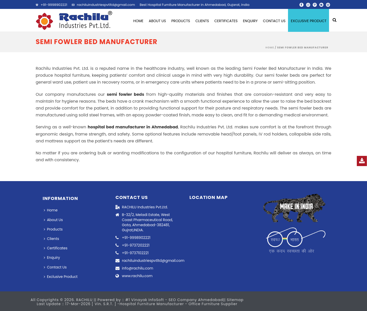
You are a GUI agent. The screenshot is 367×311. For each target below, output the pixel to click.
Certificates (226, 20)
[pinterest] (315, 4)
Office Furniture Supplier (213, 303)
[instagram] (308, 4)
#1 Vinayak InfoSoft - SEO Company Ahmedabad (174, 299)
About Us (157, 20)
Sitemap (235, 299)
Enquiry (250, 20)
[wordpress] (328, 4)
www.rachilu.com (137, 276)
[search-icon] (334, 20)
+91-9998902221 (54, 4)
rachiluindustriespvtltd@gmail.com (106, 4)
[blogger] (321, 4)
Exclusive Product (308, 20)
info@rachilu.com (137, 268)
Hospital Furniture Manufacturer (152, 303)
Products (180, 20)
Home (138, 20)
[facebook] (301, 4)
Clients (202, 20)
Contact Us (274, 20)
